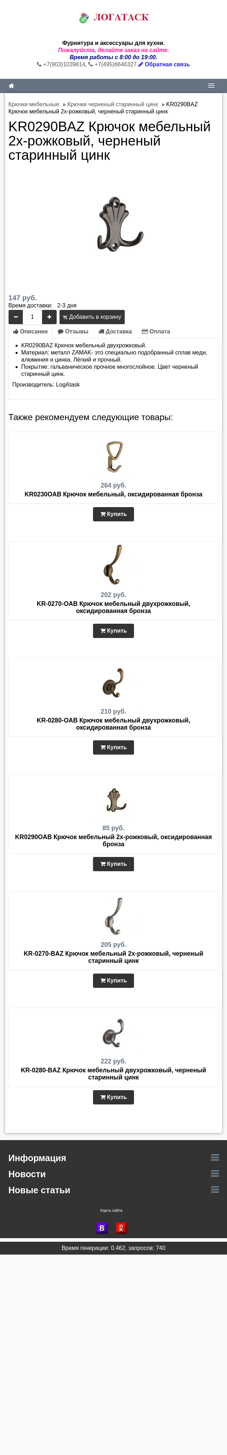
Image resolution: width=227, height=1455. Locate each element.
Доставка (115, 331)
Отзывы (73, 331)
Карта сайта (111, 1210)
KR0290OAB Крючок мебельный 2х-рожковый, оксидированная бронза (113, 840)
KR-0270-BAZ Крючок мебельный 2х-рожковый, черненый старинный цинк (113, 957)
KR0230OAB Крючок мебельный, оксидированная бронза (113, 494)
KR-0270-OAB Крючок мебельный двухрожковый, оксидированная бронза (113, 607)
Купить (113, 514)
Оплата (156, 331)
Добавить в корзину (92, 317)
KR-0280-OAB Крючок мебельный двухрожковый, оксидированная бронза (113, 724)
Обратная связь (164, 64)
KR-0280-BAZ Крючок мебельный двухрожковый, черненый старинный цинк (113, 1074)
